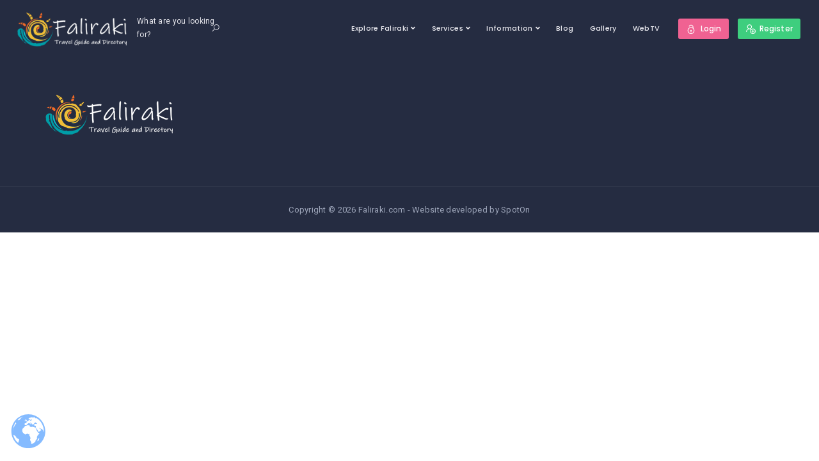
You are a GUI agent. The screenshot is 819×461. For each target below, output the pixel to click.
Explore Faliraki (379, 28)
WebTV (646, 28)
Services (447, 28)
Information (509, 28)
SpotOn (515, 209)
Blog (564, 28)
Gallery (603, 28)
